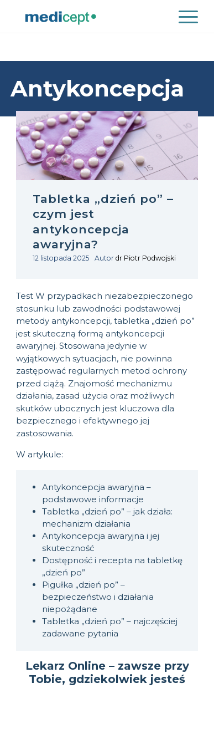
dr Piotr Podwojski (146, 258)
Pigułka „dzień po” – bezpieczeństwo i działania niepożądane (98, 596)
